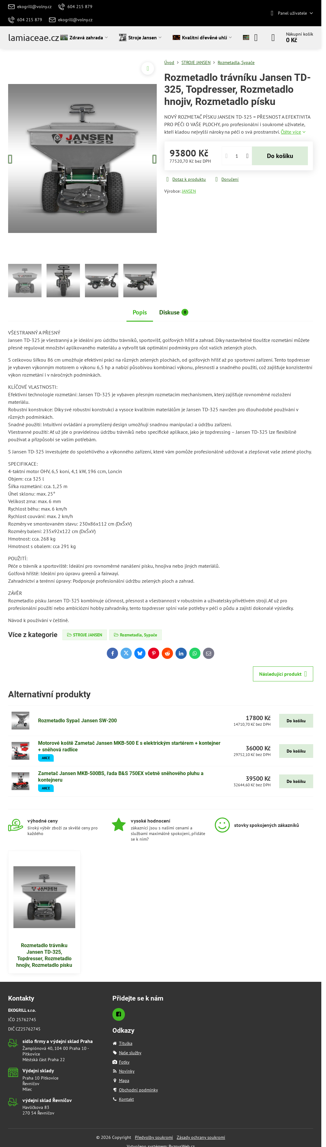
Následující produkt (283, 674)
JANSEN (189, 191)
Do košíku (280, 156)
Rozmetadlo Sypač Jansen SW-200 (77, 721)
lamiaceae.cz (33, 37)
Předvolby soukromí (154, 1137)
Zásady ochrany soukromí (201, 1137)
